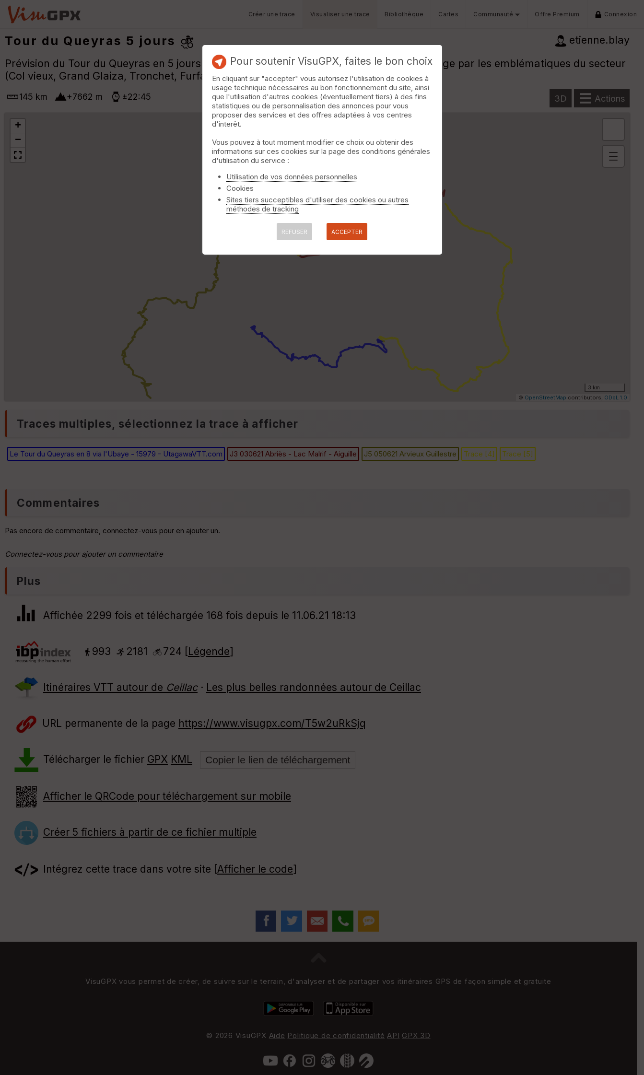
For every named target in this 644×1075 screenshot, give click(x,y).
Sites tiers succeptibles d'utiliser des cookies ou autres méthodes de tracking (317, 204)
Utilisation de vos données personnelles (291, 176)
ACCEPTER (347, 231)
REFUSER (294, 231)
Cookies (240, 188)
